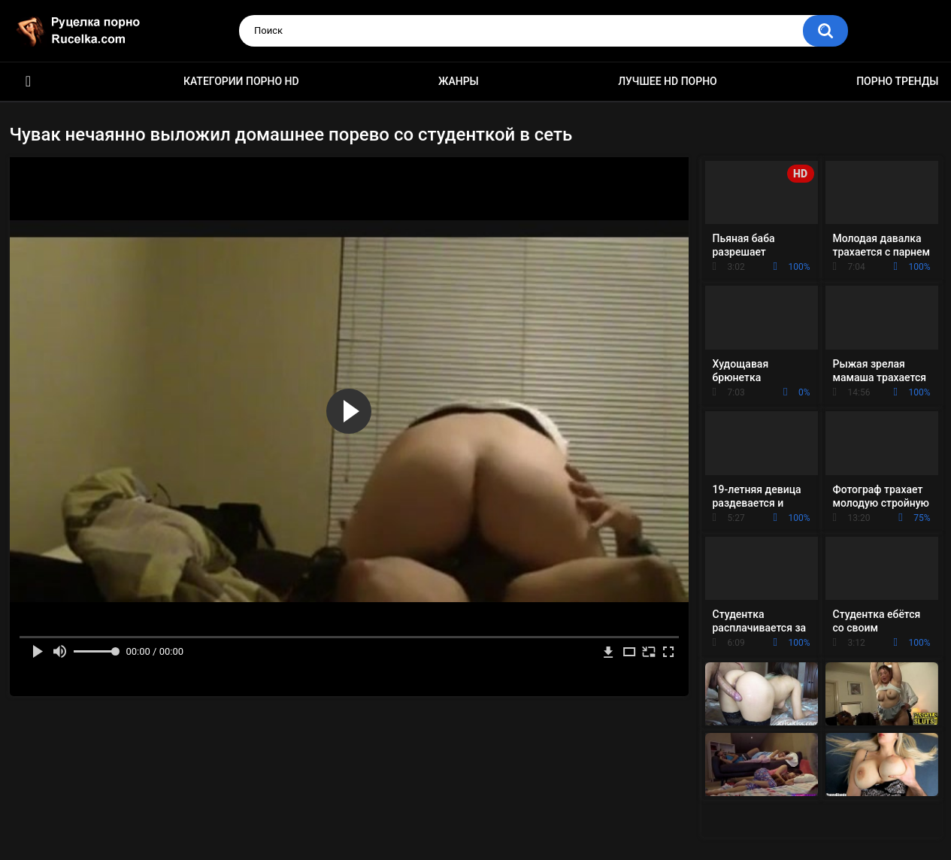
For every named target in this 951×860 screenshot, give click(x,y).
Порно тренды (897, 81)
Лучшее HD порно (667, 81)
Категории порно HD (241, 81)
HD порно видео (28, 81)
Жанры (458, 81)
